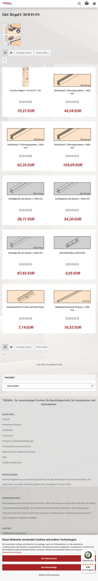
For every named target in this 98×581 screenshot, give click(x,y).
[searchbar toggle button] (79, 4)
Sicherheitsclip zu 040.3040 (72, 253)
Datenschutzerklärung (11, 552)
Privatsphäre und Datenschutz (16, 446)
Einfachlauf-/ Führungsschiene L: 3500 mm (26, 146)
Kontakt (6, 419)
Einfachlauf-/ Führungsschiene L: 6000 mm (72, 146)
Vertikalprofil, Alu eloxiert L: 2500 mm (25, 199)
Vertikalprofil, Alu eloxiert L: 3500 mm (72, 199)
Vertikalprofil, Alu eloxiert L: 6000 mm (25, 253)
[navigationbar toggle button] (94, 4)
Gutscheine (7, 430)
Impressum (7, 435)
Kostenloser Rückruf (11, 424)
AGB (4, 457)
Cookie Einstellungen (12, 462)
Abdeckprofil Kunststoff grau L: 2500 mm (72, 308)
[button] (5, 53)
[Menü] (93, 551)
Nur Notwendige (49, 567)
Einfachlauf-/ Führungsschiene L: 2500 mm (72, 92)
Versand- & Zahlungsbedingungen (18, 441)
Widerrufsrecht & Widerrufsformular (19, 452)
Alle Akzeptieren (49, 558)
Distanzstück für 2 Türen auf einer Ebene (25, 307)
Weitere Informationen (49, 575)
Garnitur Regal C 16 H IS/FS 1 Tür (25, 90)
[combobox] (24, 53)
